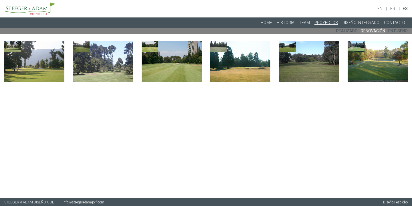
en (380, 8)
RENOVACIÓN (373, 31)
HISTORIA (285, 22)
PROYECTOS (326, 22)
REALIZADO (347, 31)
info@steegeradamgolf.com (83, 202)
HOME (266, 22)
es (405, 8)
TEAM (304, 22)
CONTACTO (394, 22)
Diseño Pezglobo (395, 202)
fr (393, 8)
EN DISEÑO (398, 31)
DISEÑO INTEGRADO (360, 22)
